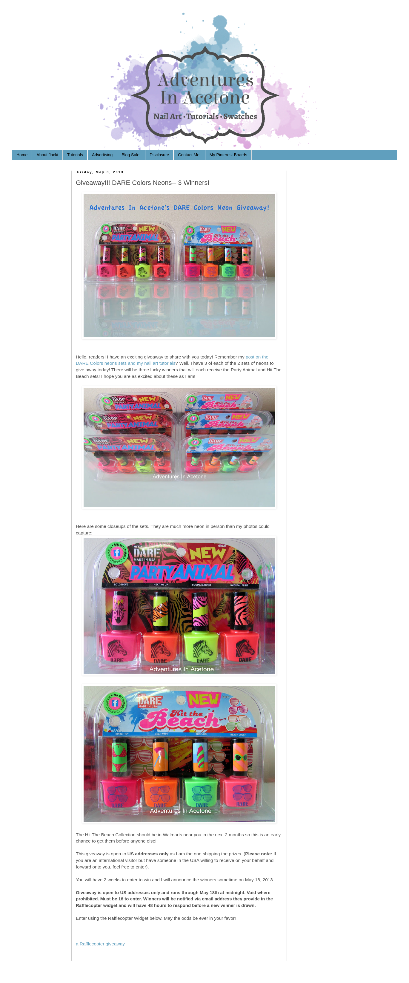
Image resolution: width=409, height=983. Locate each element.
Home (21, 154)
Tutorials (75, 154)
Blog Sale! (131, 154)
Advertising (102, 154)
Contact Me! (189, 154)
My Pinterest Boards (228, 154)
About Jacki (47, 154)
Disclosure (159, 154)
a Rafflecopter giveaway (100, 943)
